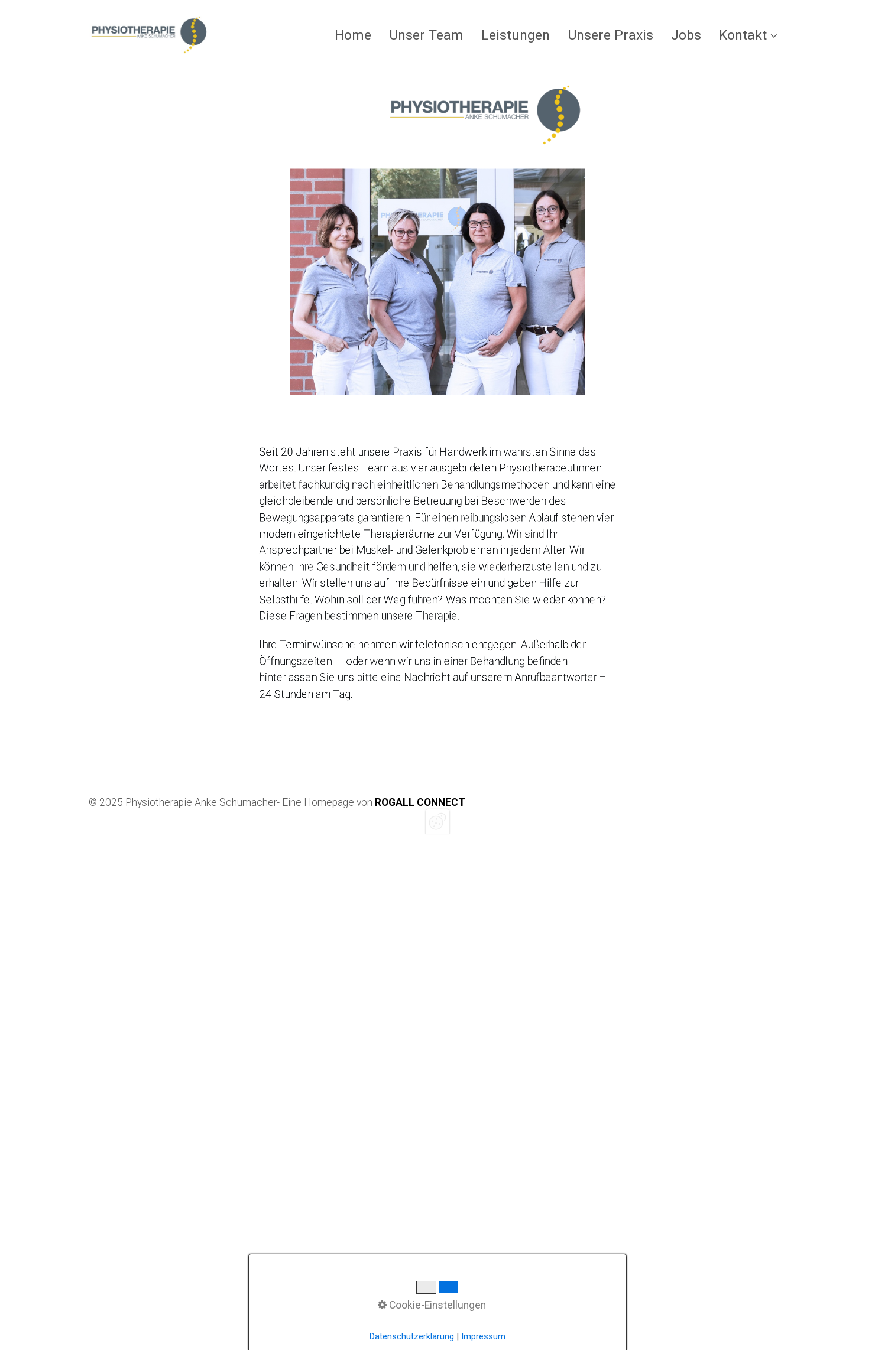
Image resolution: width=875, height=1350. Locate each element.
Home (353, 35)
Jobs (686, 35)
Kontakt (748, 35)
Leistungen (515, 35)
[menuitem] (357, 35)
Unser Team (426, 35)
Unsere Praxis (610, 35)
